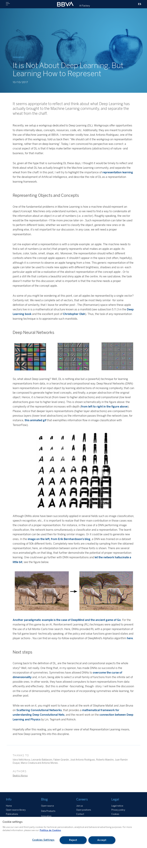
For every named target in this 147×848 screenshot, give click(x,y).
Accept (101, 840)
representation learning (117, 172)
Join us (79, 806)
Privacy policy (118, 810)
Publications (12, 814)
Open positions (83, 810)
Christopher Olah (74, 314)
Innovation (46, 816)
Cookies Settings (43, 839)
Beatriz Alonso (20, 775)
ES (139, 4)
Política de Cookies (50, 830)
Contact (80, 814)
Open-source (47, 806)
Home (9, 806)
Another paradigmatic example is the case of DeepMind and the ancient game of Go (67, 620)
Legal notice (117, 806)
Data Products (48, 811)
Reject (73, 840)
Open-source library (16, 810)
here (130, 638)
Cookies (115, 814)
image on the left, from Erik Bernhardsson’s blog (59, 539)
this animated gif (35, 420)
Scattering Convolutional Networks (39, 710)
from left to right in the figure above (104, 406)
